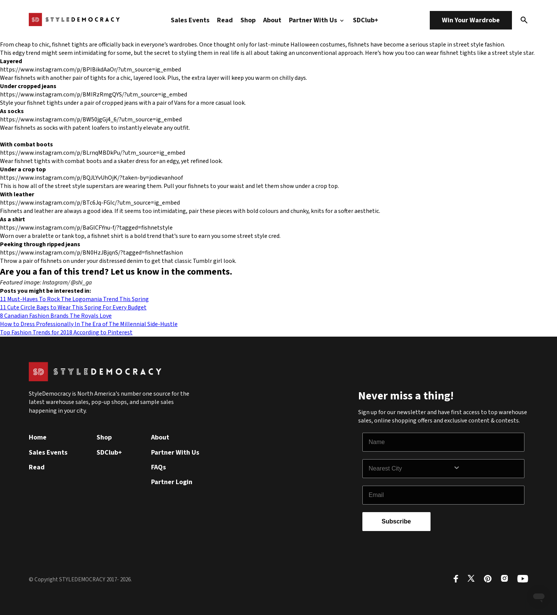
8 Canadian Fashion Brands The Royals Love (56, 316)
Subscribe (396, 521)
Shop (248, 20)
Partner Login (171, 482)
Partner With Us (317, 20)
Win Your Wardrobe (471, 20)
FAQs (158, 467)
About (272, 20)
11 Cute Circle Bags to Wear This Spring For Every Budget (73, 307)
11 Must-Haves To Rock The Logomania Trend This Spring (74, 299)
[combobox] (411, 469)
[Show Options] (487, 469)
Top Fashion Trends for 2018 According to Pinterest (66, 332)
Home (38, 437)
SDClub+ (365, 20)
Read (225, 20)
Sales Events (190, 20)
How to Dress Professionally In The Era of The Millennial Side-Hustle (89, 324)
